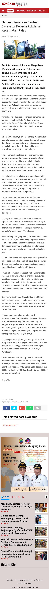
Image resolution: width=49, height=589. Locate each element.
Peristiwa (31, 11)
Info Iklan (38, 580)
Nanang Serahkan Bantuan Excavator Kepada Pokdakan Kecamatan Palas (22, 26)
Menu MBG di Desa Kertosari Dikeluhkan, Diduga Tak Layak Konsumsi (17, 506)
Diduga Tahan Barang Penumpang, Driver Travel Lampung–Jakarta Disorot (14, 518)
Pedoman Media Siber (24, 580)
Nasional (21, 11)
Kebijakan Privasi (25, 583)
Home (4, 15)
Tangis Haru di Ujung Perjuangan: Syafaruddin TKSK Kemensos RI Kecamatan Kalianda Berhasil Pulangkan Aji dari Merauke (17, 533)
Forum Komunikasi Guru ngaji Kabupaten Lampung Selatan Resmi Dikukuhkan (16, 554)
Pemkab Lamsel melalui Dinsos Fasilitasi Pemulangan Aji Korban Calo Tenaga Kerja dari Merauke (17, 543)
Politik (42, 11)
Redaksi (10, 580)
